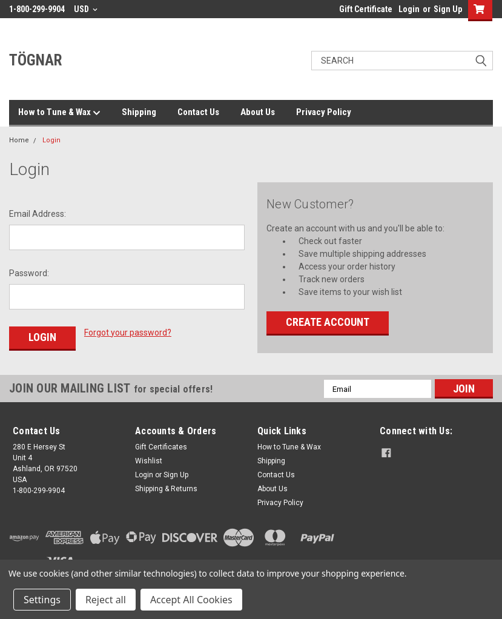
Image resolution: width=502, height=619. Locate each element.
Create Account (327, 322)
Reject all (105, 599)
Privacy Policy (323, 112)
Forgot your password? (127, 332)
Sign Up (448, 9)
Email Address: (37, 214)
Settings (42, 599)
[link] (435, 551)
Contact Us (198, 112)
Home (19, 140)
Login (409, 9)
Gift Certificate (365, 9)
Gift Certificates (161, 447)
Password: (29, 273)
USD (85, 9)
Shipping (139, 112)
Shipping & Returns (166, 489)
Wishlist (148, 461)
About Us (257, 112)
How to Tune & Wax (59, 113)
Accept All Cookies (191, 599)
